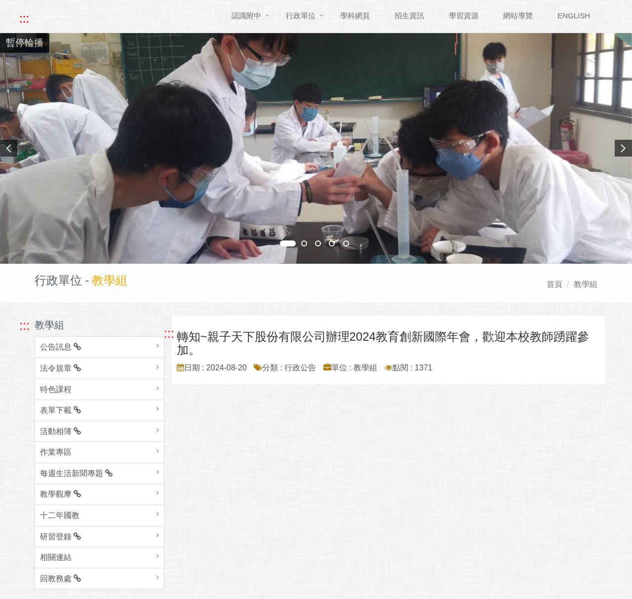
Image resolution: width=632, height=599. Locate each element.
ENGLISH (573, 15)
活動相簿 (60, 431)
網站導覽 (518, 15)
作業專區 (56, 452)
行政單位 (301, 15)
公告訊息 (60, 347)
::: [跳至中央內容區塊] (169, 333)
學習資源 (463, 15)
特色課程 (56, 389)
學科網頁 (355, 15)
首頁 (554, 284)
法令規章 (60, 368)
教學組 (585, 284)
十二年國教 (59, 515)
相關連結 (56, 557)
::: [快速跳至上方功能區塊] (24, 18)
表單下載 (60, 410)
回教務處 (60, 578)
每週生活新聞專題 (76, 473)
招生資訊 (409, 15)
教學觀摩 (60, 494)
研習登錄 (60, 536)
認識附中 (246, 15)
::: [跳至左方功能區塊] (24, 325)
